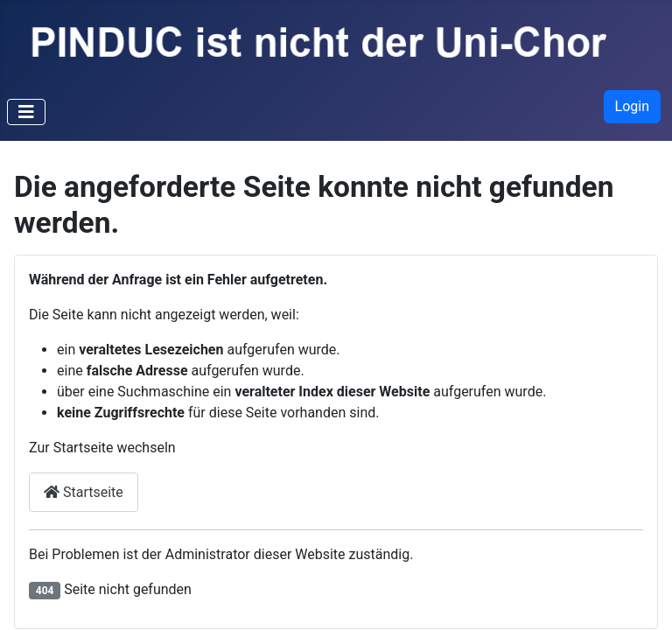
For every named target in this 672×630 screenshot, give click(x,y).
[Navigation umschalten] (26, 112)
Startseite (83, 492)
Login (632, 106)
